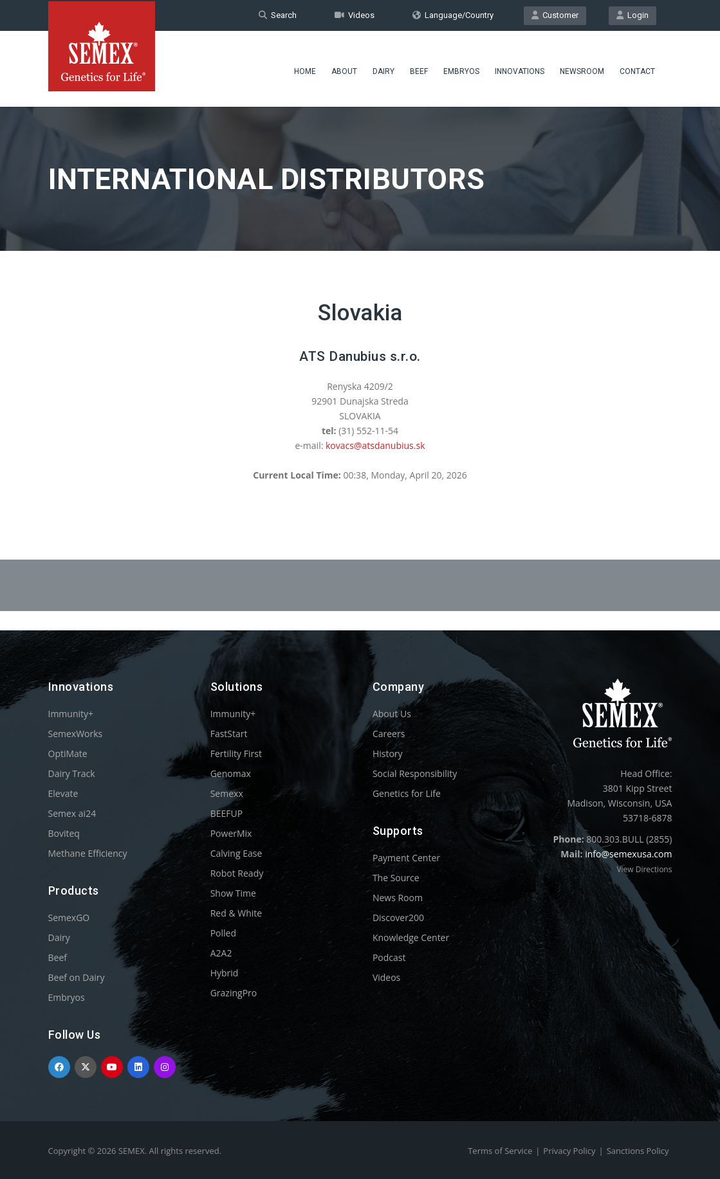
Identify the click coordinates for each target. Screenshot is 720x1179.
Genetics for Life (407, 793)
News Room (398, 897)
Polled (223, 933)
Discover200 (398, 917)
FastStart (229, 733)
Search (278, 15)
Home (305, 67)
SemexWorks (75, 733)
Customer (554, 15)
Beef (419, 67)
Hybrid (224, 973)
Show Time (233, 893)
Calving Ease (236, 853)
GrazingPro (233, 993)
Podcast (389, 957)
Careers (389, 733)
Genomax (230, 773)
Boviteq (64, 833)
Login (632, 15)
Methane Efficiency (87, 853)
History (388, 753)
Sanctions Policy (638, 1150)
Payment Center (406, 858)
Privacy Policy (569, 1150)
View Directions (644, 869)
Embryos (461, 67)
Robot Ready (237, 873)
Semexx (226, 793)
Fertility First (236, 753)
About (344, 67)
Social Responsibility (415, 773)
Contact (637, 67)
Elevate (63, 793)
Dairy (383, 67)
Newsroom (582, 67)
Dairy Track (71, 773)
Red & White (236, 913)
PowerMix (231, 833)
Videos (354, 15)
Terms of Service (500, 1150)
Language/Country (453, 15)
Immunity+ (71, 714)
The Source (396, 878)
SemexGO (69, 917)
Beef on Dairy (76, 977)
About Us (392, 714)
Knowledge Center (411, 937)
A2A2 (221, 953)
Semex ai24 (72, 813)
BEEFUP (226, 813)
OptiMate (68, 753)
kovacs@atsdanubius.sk (375, 445)
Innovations (519, 67)
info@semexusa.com (628, 854)
